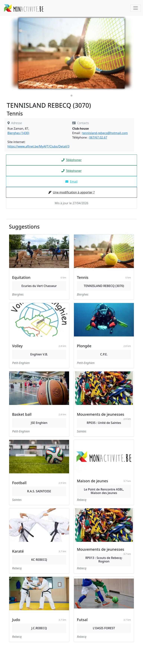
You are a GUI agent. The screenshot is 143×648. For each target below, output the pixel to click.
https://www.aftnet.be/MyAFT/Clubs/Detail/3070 (40, 146)
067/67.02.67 (98, 137)
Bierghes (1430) (18, 133)
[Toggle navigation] (135, 8)
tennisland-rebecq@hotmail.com (105, 133)
